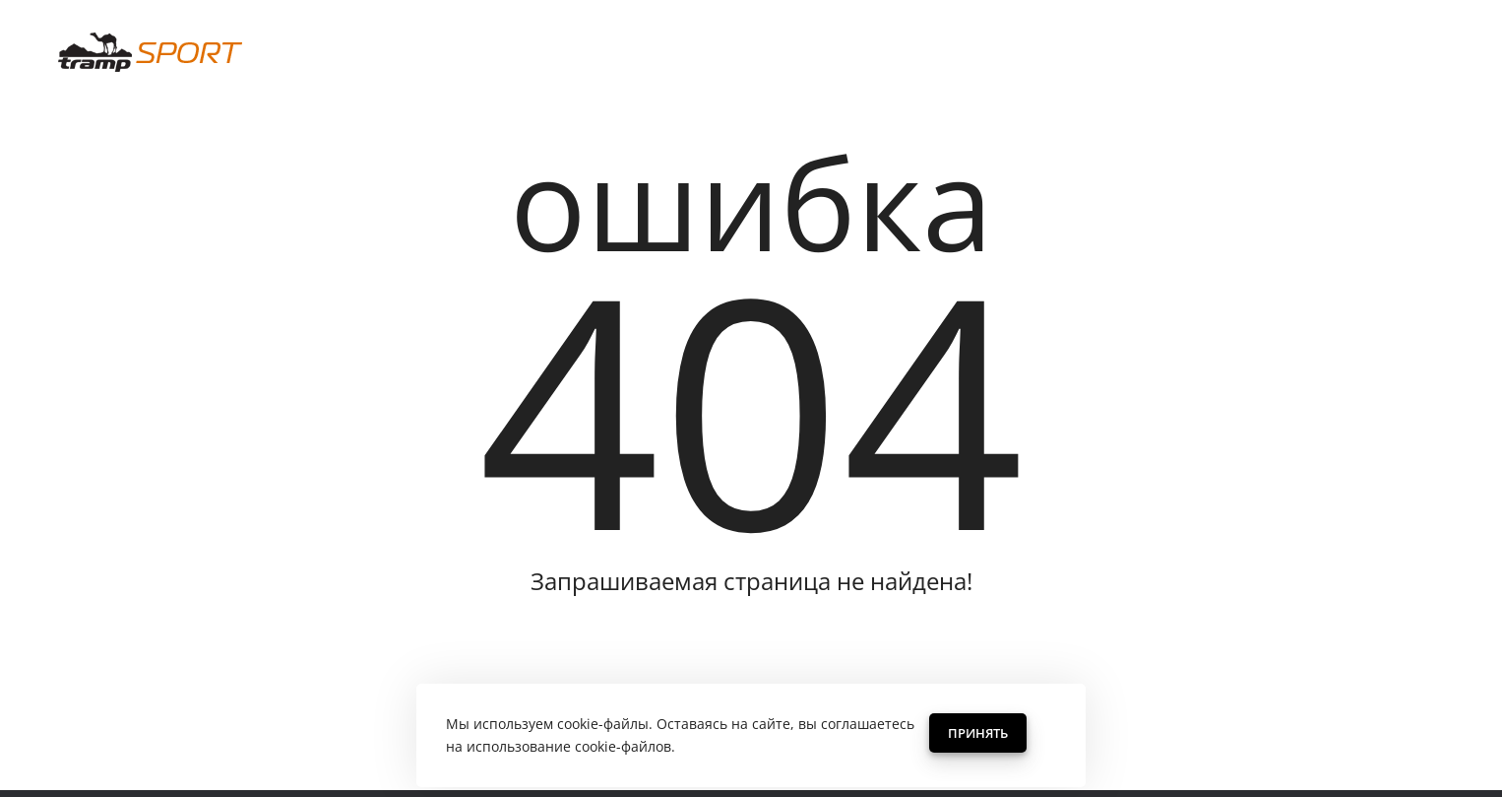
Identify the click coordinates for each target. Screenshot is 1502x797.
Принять (978, 733)
